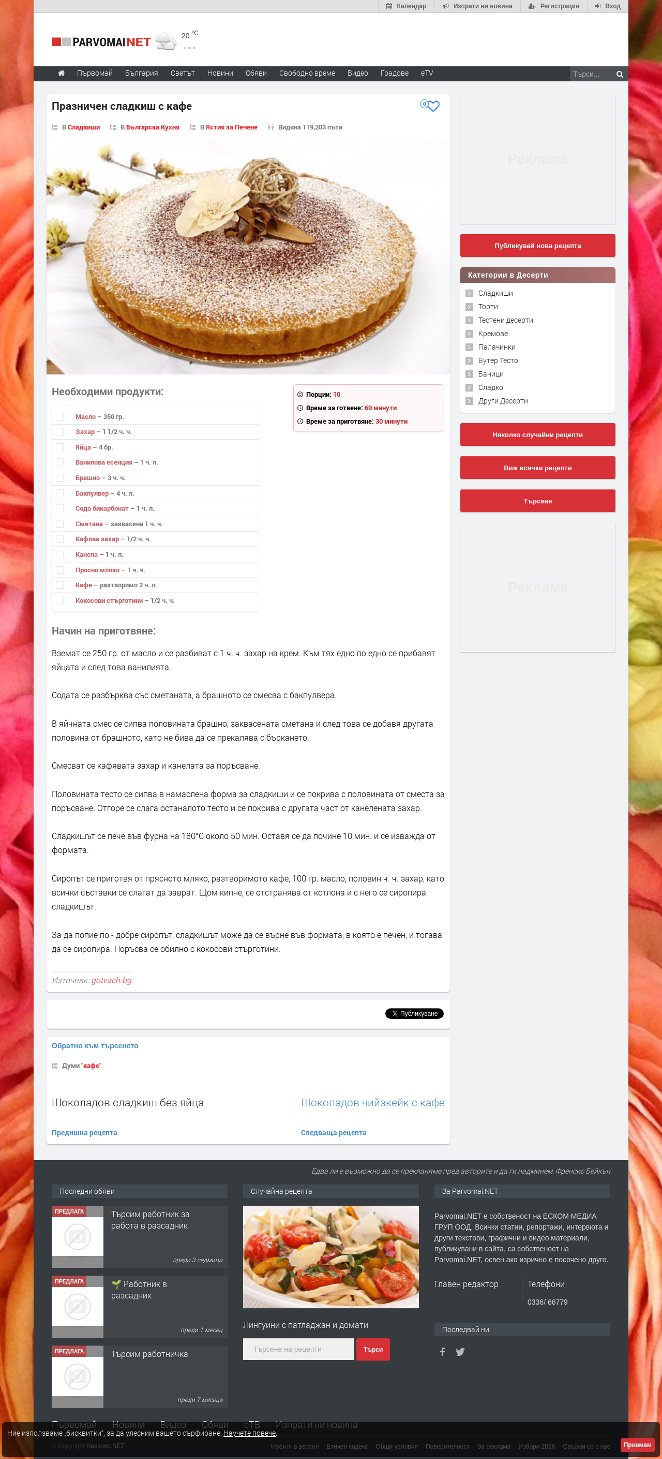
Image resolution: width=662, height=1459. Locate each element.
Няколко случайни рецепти (538, 435)
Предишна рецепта (84, 1132)
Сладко (490, 387)
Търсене (538, 501)
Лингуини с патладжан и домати (305, 1324)
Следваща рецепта (334, 1132)
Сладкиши (84, 127)
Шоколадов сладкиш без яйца (128, 1102)
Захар (86, 431)
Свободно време (307, 73)
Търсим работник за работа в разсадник (150, 1219)
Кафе (85, 584)
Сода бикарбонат (103, 508)
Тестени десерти (505, 320)
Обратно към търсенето (95, 1046)
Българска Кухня (152, 127)
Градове (395, 73)
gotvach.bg (111, 980)
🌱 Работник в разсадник (139, 1289)
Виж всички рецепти (537, 468)
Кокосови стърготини (110, 600)
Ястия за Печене (232, 127)
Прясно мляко (98, 569)
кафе (91, 1065)
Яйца (84, 447)
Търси (373, 1349)
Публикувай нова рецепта (537, 246)
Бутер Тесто (498, 360)
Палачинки (497, 347)
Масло (86, 416)
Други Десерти (503, 401)
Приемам (638, 1445)
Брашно (88, 477)
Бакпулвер (93, 493)
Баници (491, 374)
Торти (488, 306)
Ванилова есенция (105, 462)
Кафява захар (98, 538)
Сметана (90, 523)
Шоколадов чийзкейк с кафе (373, 1102)
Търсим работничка (149, 1353)
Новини (220, 73)
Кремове (493, 333)
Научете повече (249, 1433)
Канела (87, 554)
